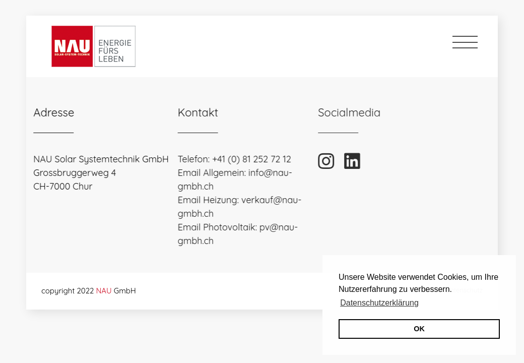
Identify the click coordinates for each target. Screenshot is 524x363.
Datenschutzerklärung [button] (379, 302)
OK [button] (419, 329)
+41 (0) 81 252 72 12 (246, 159)
